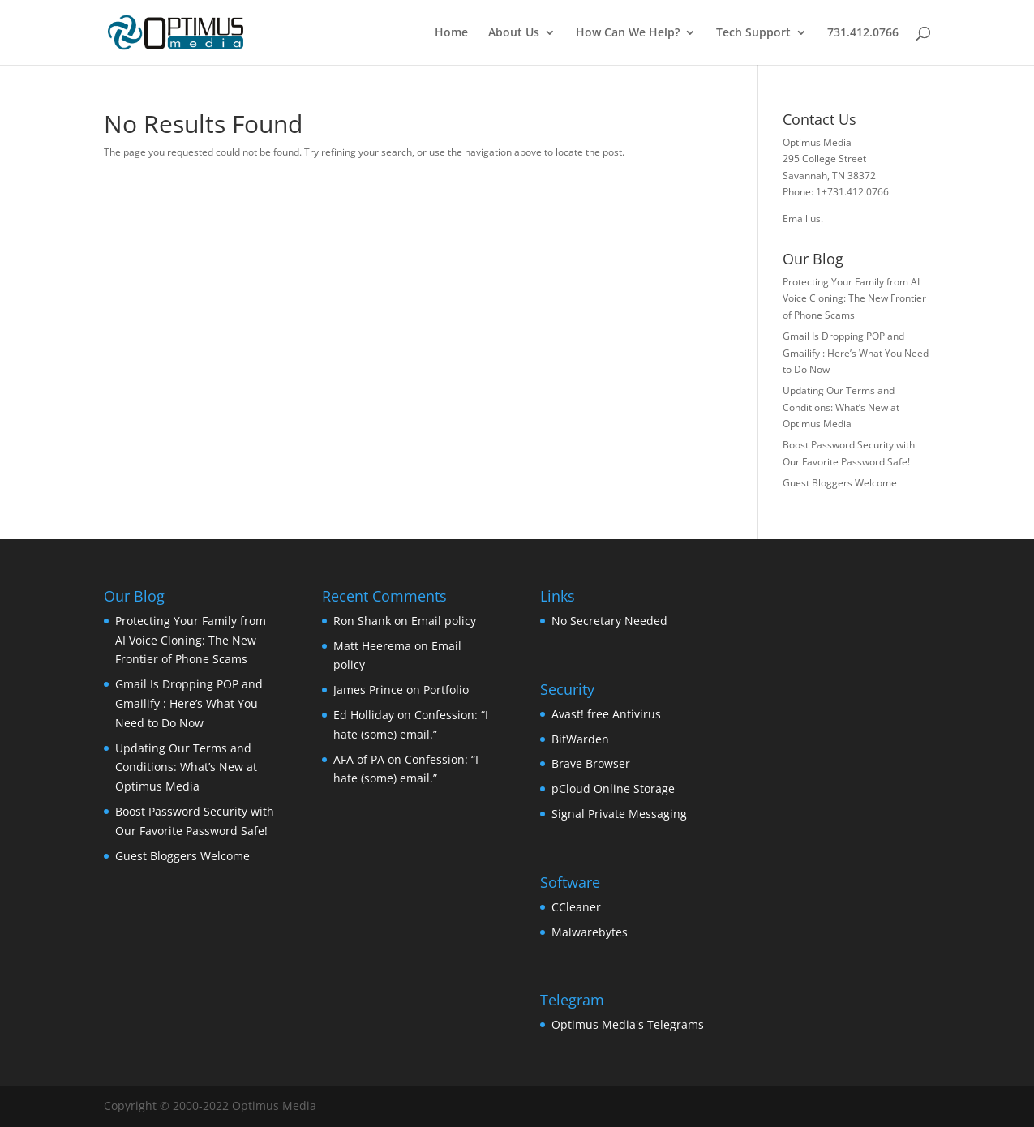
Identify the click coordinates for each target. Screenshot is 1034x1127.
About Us (513, 33)
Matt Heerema (372, 645)
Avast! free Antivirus (606, 714)
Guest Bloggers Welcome (840, 483)
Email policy (443, 620)
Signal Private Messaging (619, 813)
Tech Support (753, 33)
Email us (802, 218)
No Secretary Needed (609, 620)
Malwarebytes (589, 932)
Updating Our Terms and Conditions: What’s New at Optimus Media (841, 407)
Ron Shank (362, 620)
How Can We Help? (628, 33)
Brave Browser (590, 763)
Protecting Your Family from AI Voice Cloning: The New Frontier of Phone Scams (854, 298)
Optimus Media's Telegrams (627, 1024)
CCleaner (576, 907)
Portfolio (446, 689)
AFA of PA (358, 759)
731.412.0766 (863, 33)
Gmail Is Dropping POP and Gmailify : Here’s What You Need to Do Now (856, 352)
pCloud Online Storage (613, 788)
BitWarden (580, 739)
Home (451, 33)
